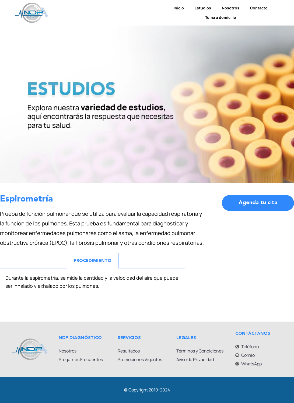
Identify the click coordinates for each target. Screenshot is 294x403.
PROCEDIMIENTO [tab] (92, 261)
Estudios (203, 7)
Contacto (259, 7)
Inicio (179, 7)
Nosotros (230, 7)
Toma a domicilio (220, 17)
